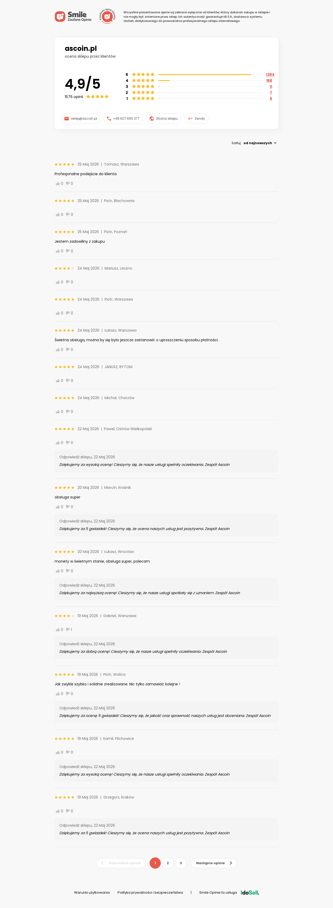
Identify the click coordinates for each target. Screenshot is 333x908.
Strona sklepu (163, 118)
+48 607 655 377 (123, 118)
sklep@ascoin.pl (80, 118)
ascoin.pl (81, 48)
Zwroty (196, 118)
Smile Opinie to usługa (229, 892)
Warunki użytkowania (92, 892)
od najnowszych (258, 143)
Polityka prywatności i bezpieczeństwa (150, 892)
